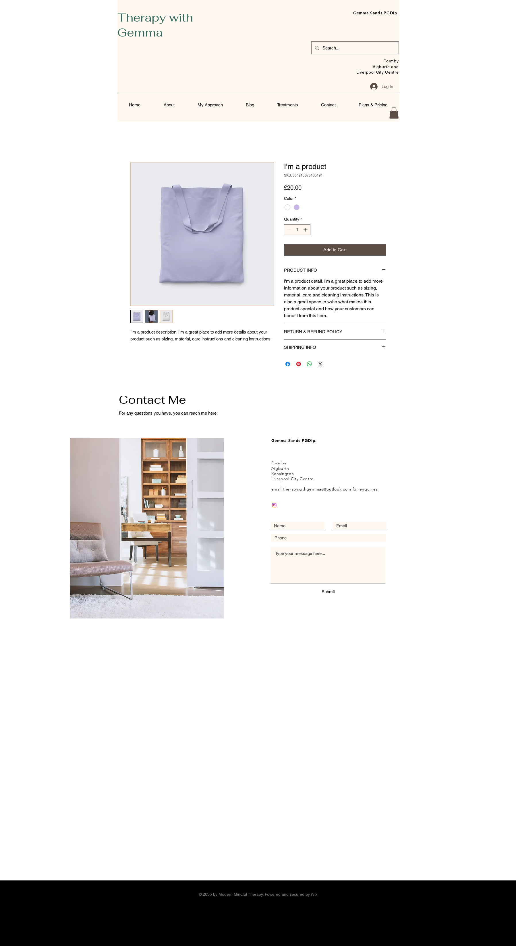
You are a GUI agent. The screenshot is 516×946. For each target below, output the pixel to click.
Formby (391, 61)
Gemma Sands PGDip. (376, 13)
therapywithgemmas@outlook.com (317, 489)
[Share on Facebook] (287, 364)
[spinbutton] (297, 230)
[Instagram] (274, 505)
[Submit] (328, 591)
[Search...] (354, 48)
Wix (314, 894)
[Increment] (306, 230)
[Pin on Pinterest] (298, 364)
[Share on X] (320, 364)
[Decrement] (288, 230)
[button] (394, 113)
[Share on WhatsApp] (309, 364)
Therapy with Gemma (155, 25)
